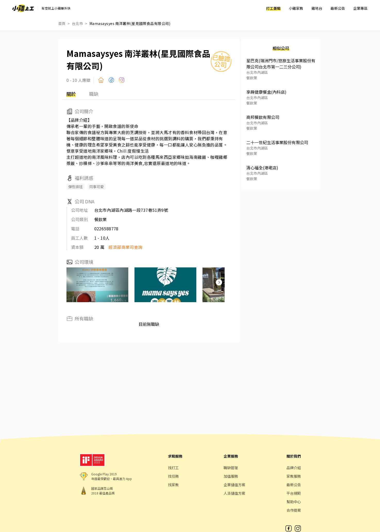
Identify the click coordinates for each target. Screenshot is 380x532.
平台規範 (293, 493)
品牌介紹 (293, 467)
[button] (219, 282)
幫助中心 (293, 501)
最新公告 (338, 8)
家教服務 (293, 476)
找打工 (173, 467)
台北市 (77, 23)
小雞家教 (296, 8)
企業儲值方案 (234, 484)
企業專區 (360, 8)
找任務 (173, 476)
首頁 (62, 23)
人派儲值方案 (234, 493)
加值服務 (231, 476)
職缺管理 (231, 467)
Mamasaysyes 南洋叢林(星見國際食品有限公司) (129, 23)
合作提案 (293, 510)
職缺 (93, 93)
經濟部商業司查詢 (125, 247)
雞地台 (316, 8)
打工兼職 (273, 8)
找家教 (173, 484)
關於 (71, 93)
